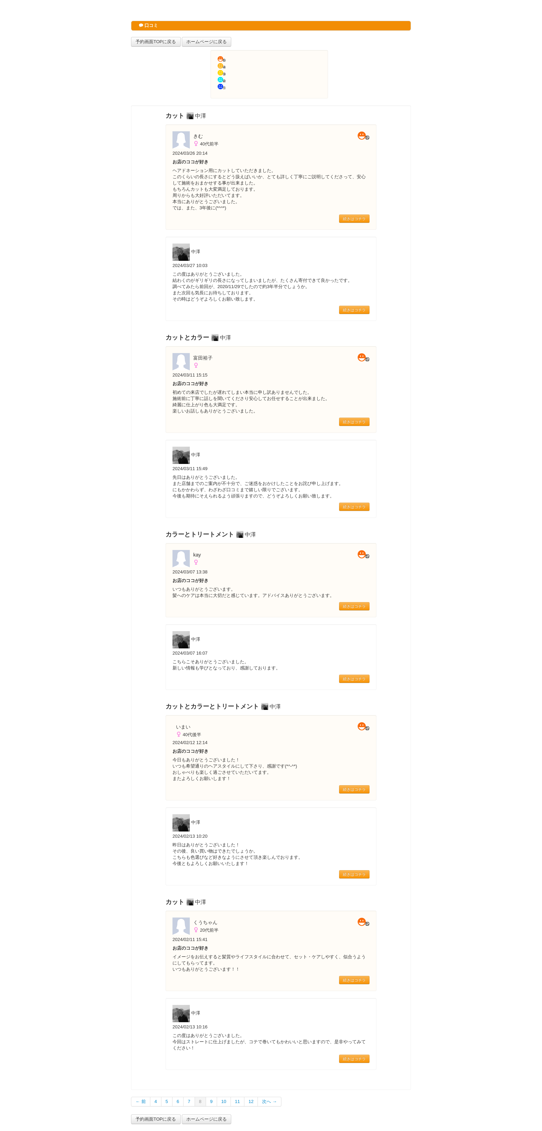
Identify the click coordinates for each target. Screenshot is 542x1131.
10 (223, 1101)
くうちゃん (205, 922)
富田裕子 (203, 358)
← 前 (141, 1101)
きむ (198, 136)
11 (237, 1101)
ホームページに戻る (206, 41)
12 (251, 1101)
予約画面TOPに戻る (156, 41)
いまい (183, 727)
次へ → (269, 1101)
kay (197, 555)
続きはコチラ (354, 219)
